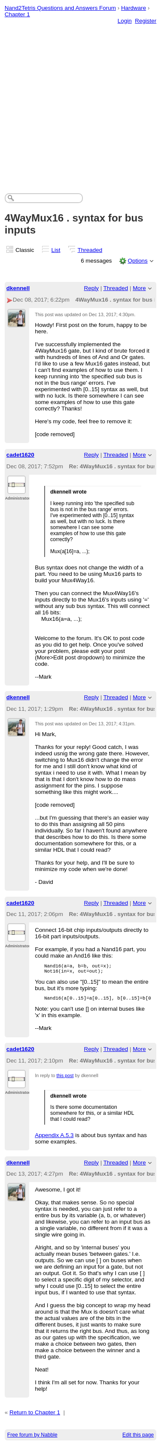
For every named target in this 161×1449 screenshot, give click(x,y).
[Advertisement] (80, 100)
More (139, 288)
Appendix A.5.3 (54, 1139)
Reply (91, 288)
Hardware (133, 8)
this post (64, 1079)
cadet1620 (20, 455)
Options (137, 260)
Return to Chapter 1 (34, 1416)
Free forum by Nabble (32, 1439)
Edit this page (138, 1439)
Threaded (90, 250)
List (56, 250)
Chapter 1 (17, 14)
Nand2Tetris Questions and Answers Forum (60, 8)
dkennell (18, 288)
